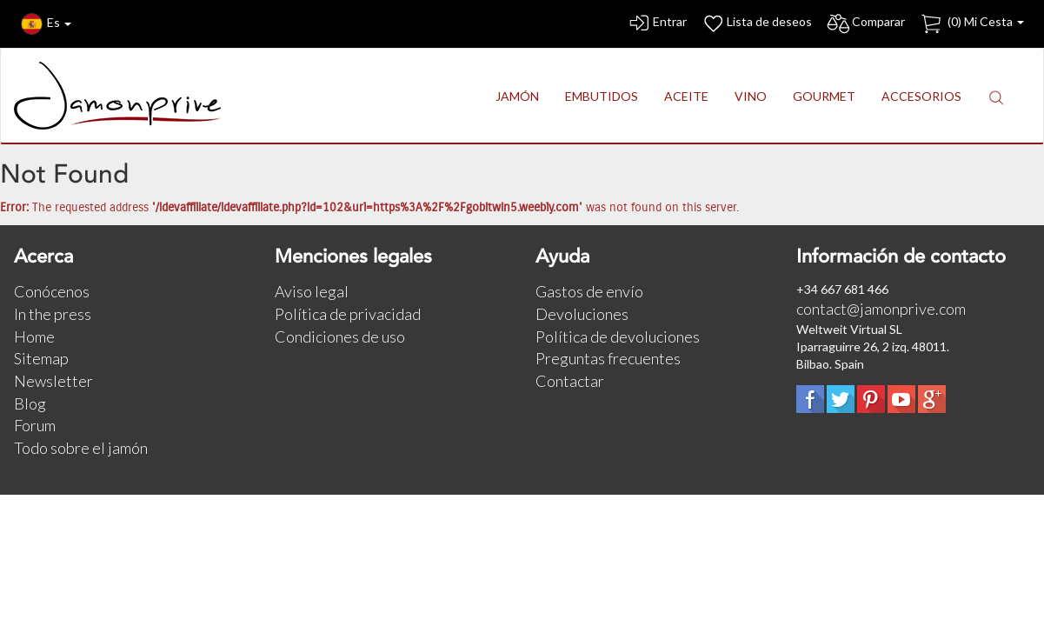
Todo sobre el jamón (81, 447)
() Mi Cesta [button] (971, 24)
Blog (30, 403)
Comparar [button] (865, 24)
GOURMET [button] (824, 96)
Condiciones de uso (340, 336)
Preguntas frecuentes (608, 358)
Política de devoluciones (617, 336)
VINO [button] (751, 96)
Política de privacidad (348, 313)
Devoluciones (581, 313)
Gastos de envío (589, 291)
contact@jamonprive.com (881, 308)
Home (34, 336)
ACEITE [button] (686, 96)
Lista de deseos (756, 24)
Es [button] (46, 24)
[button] (996, 97)
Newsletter (53, 380)
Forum (35, 425)
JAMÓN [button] (517, 96)
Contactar (569, 380)
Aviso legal (312, 291)
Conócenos (52, 291)
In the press (52, 313)
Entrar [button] (657, 24)
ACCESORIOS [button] (921, 96)
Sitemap (41, 358)
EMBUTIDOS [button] (601, 96)
